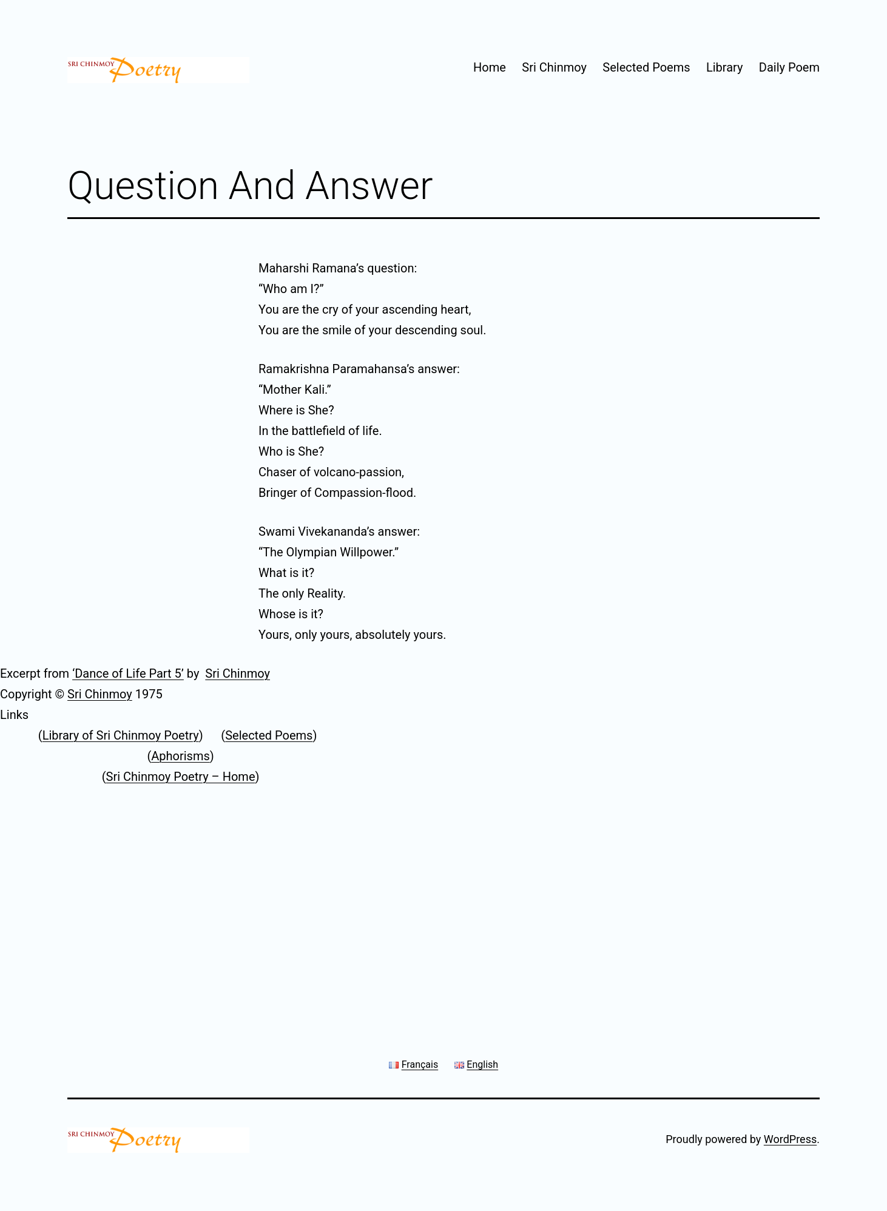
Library (724, 67)
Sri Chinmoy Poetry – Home (180, 776)
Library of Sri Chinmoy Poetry (120, 735)
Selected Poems (646, 67)
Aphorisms (180, 756)
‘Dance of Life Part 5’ (128, 673)
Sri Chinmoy (554, 67)
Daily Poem (789, 67)
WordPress (790, 1139)
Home (489, 67)
